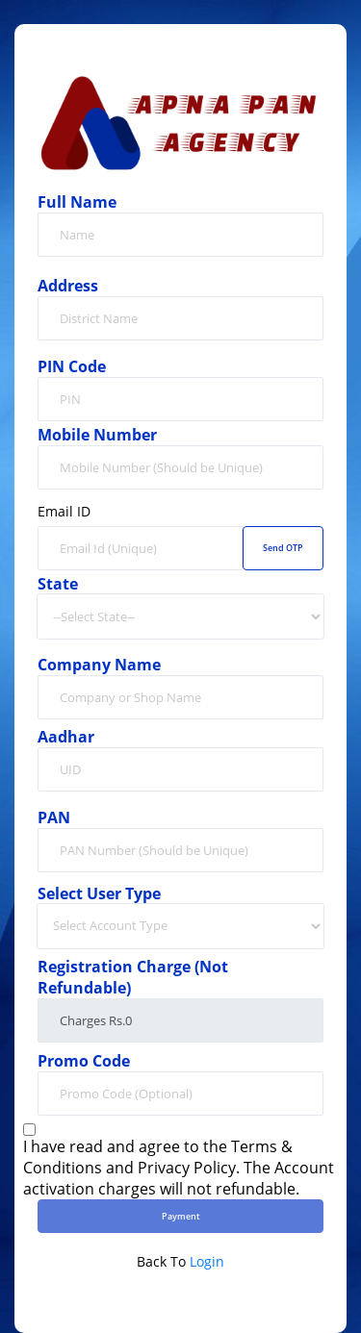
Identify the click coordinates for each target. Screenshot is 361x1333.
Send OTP (283, 547)
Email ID (64, 511)
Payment (181, 1216)
